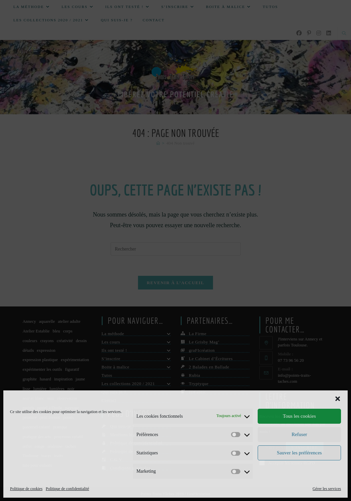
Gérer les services (327, 488)
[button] (337, 398)
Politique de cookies (26, 488)
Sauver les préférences (299, 452)
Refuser (299, 434)
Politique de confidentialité (67, 488)
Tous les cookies (299, 416)
